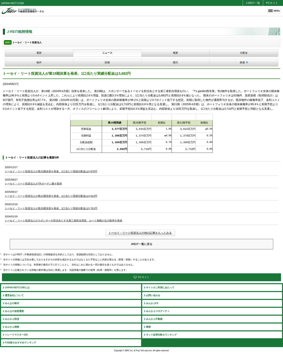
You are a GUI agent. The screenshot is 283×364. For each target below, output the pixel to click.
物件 (39, 62)
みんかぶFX (152, 303)
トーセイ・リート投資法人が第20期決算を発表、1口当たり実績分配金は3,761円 (51, 208)
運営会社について (14, 295)
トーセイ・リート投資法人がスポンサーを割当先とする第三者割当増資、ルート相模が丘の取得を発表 (63, 220)
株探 (148, 326)
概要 (175, 52)
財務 (107, 62)
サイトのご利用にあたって (160, 287)
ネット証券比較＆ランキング (161, 334)
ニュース (107, 52)
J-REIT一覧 (253, 3)
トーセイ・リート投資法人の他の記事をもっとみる (140, 232)
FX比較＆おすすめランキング (20, 342)
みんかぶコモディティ (158, 311)
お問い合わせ (153, 295)
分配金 (244, 52)
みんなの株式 (12, 303)
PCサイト (272, 3)
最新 (39, 52)
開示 (175, 62)
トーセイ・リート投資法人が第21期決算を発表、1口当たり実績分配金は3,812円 (51, 195)
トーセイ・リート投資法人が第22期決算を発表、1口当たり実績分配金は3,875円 (51, 171)
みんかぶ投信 (12, 319)
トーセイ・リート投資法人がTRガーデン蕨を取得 (33, 183)
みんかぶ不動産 (154, 319)
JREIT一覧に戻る (141, 244)
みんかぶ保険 (12, 326)
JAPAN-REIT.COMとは (17, 287)
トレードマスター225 (16, 334)
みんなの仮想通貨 (14, 311)
